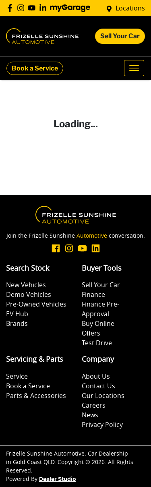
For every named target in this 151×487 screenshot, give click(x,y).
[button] (134, 68)
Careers (93, 405)
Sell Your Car (120, 36)
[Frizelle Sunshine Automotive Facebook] (11, 8)
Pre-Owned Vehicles (36, 304)
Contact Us (98, 385)
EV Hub (17, 313)
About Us (96, 376)
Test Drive (97, 342)
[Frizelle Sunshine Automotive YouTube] (33, 8)
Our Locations (103, 395)
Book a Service (35, 68)
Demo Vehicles (28, 294)
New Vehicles (26, 284)
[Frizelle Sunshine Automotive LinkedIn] (44, 8)
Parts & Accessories (36, 395)
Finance (93, 294)
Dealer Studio (57, 479)
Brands (17, 323)
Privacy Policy (102, 424)
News (90, 414)
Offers (91, 333)
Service (17, 376)
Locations (130, 8)
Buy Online (98, 323)
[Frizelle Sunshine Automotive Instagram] (22, 8)
